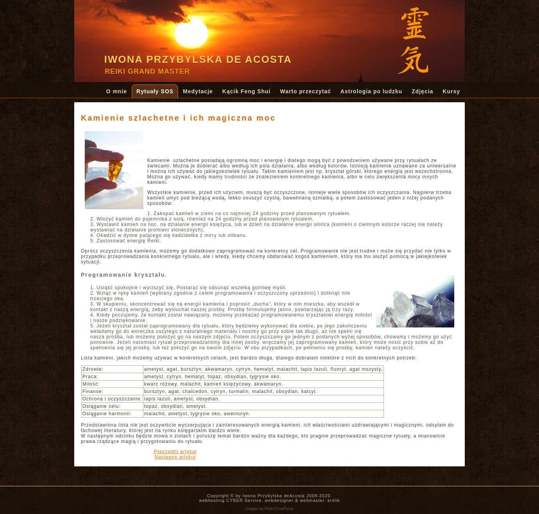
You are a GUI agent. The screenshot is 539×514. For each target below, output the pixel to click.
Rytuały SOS (154, 91)
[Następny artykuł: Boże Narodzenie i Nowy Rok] (175, 457)
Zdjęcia (422, 91)
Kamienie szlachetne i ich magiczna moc (178, 118)
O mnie (116, 91)
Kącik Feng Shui (246, 91)
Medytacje (198, 91)
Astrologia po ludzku (371, 91)
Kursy (451, 91)
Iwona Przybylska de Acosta (198, 59)
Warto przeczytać (305, 91)
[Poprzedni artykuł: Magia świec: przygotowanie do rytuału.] (175, 451)
